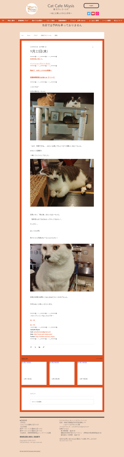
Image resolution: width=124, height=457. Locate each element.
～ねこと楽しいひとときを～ (61, 13)
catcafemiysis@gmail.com (80, 427)
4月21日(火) (28, 379)
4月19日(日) (84, 379)
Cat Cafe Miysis (61, 5)
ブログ (36, 35)
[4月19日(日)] (90, 369)
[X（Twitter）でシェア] (35, 347)
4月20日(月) (56, 379)
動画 (56, 35)
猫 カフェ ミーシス (60, 9)
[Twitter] (89, 13)
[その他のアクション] (93, 47)
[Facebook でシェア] (31, 347)
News (28, 35)
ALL (23, 35)
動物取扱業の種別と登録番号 (30, 437)
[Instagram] (97, 13)
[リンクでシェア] (43, 347)
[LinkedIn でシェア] (39, 347)
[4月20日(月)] (62, 369)
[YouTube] (93, 13)
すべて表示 (99, 358)
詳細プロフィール (46, 35)
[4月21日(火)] (34, 369)
